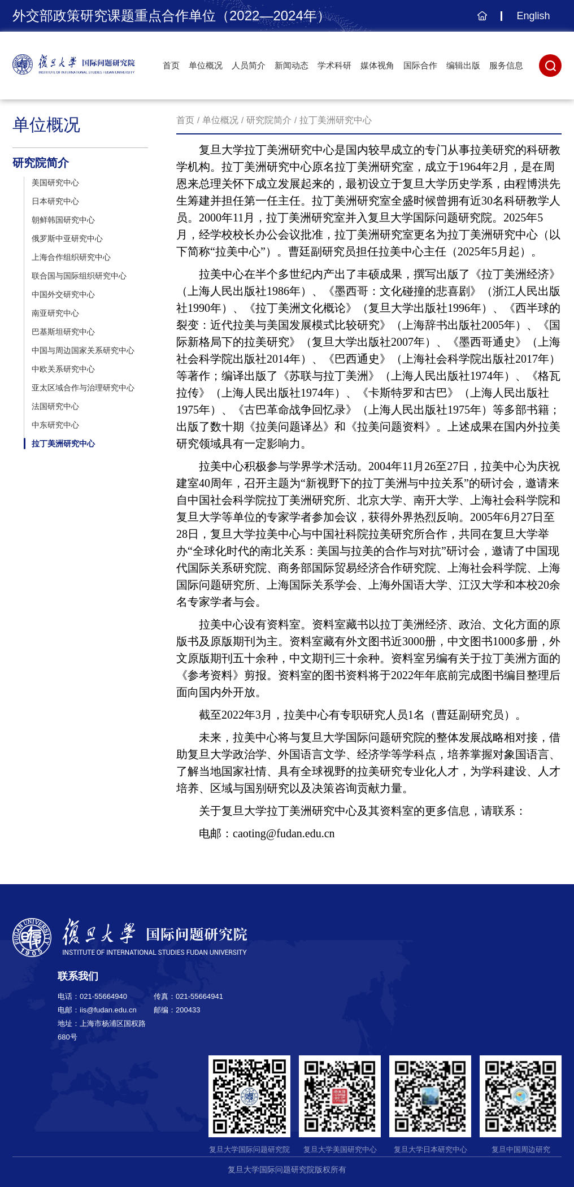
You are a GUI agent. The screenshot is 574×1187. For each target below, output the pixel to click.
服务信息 (506, 65)
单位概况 (206, 65)
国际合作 (420, 65)
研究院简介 (269, 120)
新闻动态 (291, 65)
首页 (171, 65)
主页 (480, 21)
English (533, 15)
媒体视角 (377, 65)
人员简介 (249, 65)
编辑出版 (463, 65)
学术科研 (334, 65)
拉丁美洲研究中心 (335, 120)
